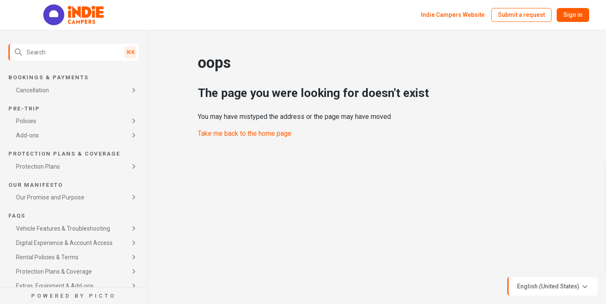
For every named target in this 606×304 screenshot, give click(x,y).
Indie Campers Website (453, 14)
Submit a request (521, 14)
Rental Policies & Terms (47, 257)
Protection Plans (38, 166)
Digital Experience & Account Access (64, 242)
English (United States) (553, 286)
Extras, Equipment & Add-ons (55, 285)
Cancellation (32, 90)
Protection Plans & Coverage (54, 271)
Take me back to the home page (244, 133)
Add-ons (27, 135)
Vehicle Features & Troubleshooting (63, 228)
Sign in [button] (572, 14)
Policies (26, 121)
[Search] (73, 52)
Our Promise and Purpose (50, 197)
